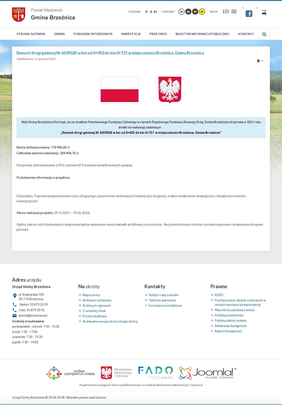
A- (146, 11)
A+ (155, 11)
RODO (219, 295)
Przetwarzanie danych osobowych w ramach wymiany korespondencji (240, 303)
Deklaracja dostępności (231, 326)
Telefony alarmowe (162, 300)
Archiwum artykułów (97, 300)
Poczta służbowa (95, 316)
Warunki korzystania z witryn (235, 310)
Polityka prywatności (229, 315)
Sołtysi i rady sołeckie (163, 295)
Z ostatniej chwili (94, 311)
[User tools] (259, 61)
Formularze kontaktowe (165, 305)
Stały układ (226, 11)
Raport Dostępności (228, 331)
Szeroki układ (234, 11)
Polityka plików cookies (231, 320)
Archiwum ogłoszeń (97, 305)
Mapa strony (91, 295)
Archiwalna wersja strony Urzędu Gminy (110, 321)
